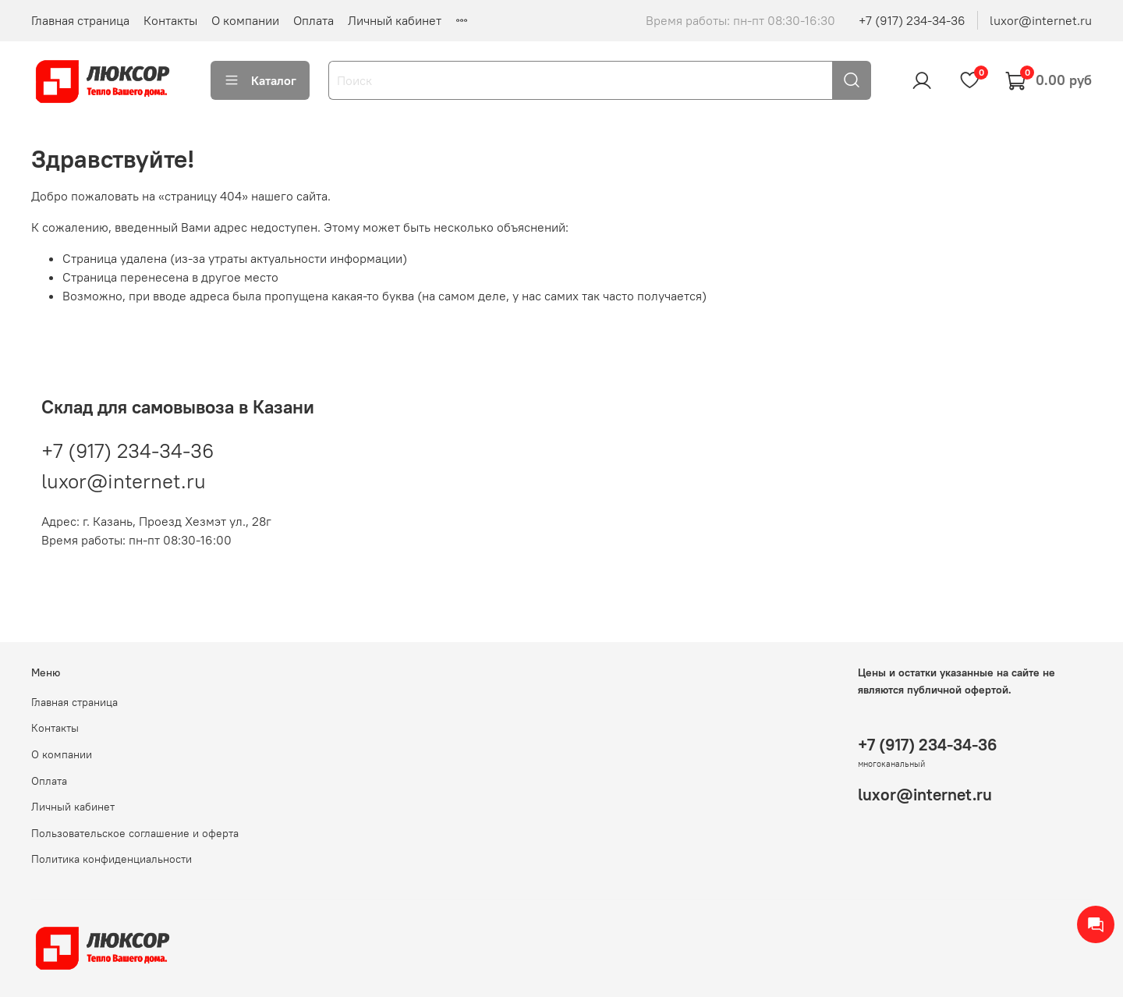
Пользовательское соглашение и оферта (135, 833)
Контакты (170, 20)
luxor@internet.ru (1041, 20)
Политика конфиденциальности (111, 859)
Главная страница (80, 20)
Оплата (313, 20)
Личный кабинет (394, 20)
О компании (245, 20)
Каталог (260, 80)
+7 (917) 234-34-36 (912, 20)
